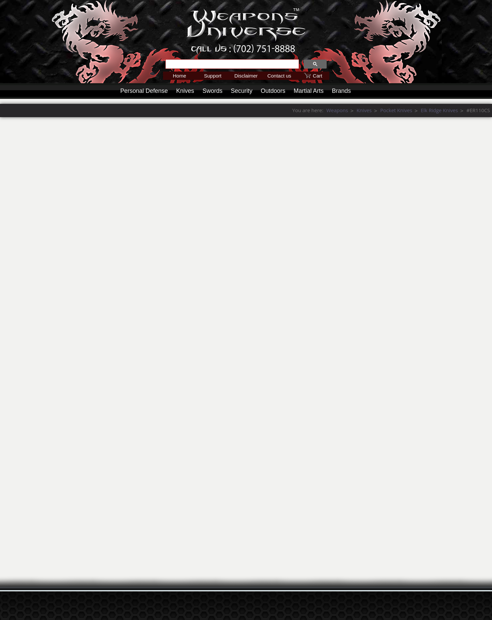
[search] (231, 64)
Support (213, 76)
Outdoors (273, 91)
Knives (185, 91)
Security (241, 91)
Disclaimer (245, 76)
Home (179, 76)
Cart (317, 76)
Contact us (279, 76)
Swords (213, 91)
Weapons (426, 110)
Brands (341, 91)
